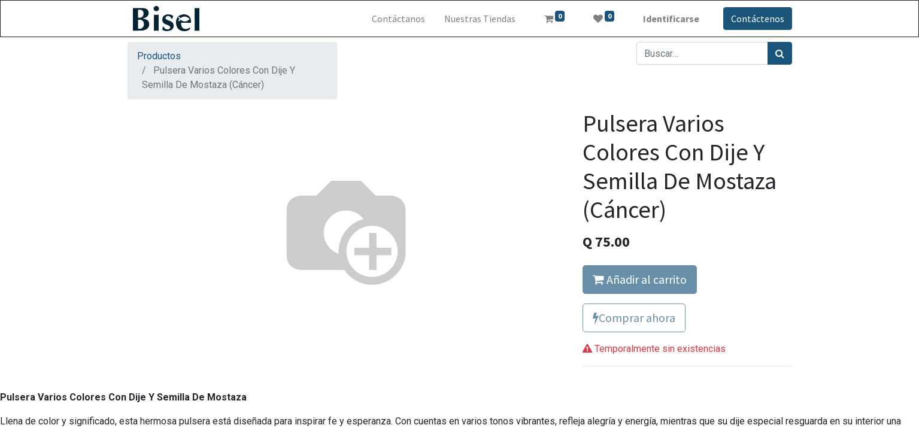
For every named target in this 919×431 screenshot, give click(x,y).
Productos (159, 56)
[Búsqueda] (780, 53)
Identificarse (671, 19)
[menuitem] (398, 18)
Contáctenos (757, 19)
